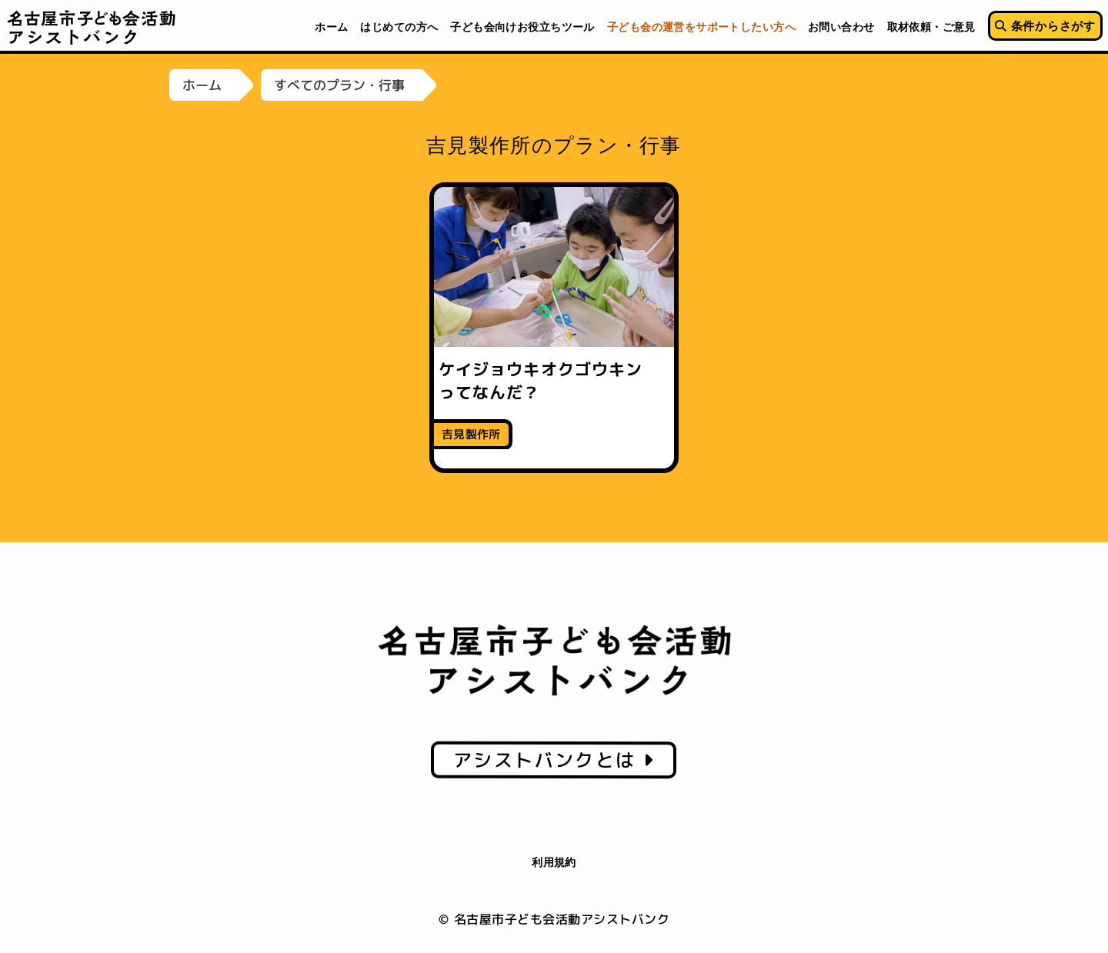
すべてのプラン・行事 (339, 85)
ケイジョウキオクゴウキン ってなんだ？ (549, 380)
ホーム (202, 85)
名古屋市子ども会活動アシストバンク (92, 27)
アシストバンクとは (553, 760)
